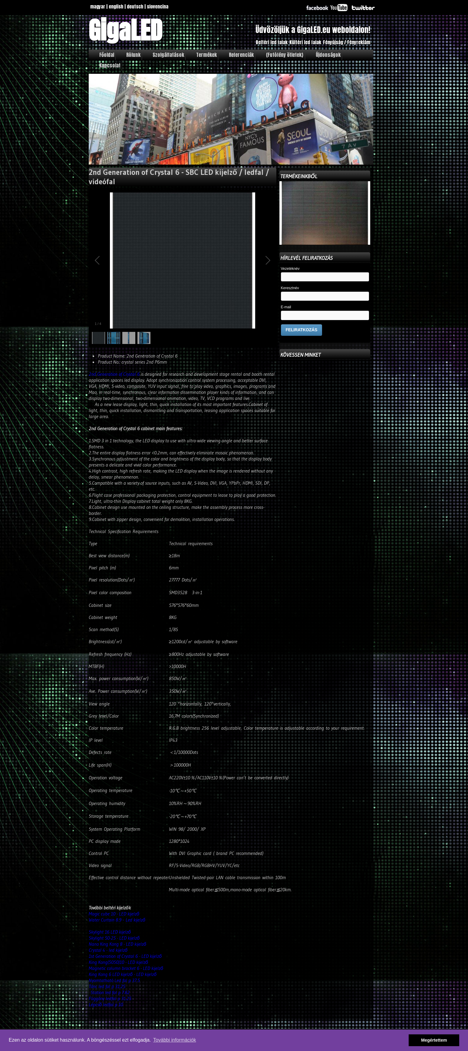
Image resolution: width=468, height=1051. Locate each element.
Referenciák (241, 54)
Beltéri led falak (272, 42)
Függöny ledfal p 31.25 (110, 998)
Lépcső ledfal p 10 (106, 1004)
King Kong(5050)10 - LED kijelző (118, 962)
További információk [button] (174, 1040)
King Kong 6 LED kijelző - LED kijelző (123, 974)
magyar (97, 6)
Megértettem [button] (434, 1040)
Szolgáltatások (168, 54)
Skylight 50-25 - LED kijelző (114, 938)
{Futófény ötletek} (285, 54)
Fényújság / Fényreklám (346, 42)
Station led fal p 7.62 (110, 992)
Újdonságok (328, 54)
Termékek (206, 54)
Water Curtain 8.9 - (107, 920)
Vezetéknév (290, 268)
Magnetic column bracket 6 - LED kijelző (126, 968)
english (116, 6)
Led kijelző (136, 920)
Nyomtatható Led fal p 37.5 (114, 980)
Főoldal (106, 54)
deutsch (135, 6)
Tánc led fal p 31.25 (107, 986)
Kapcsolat (109, 65)
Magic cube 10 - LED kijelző (114, 914)
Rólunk (133, 54)
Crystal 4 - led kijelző (108, 950)
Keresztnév (290, 288)
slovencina (157, 6)
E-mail (286, 307)
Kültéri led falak (305, 42)
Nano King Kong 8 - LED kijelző (117, 944)
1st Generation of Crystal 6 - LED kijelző (125, 956)
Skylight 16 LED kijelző (111, 932)
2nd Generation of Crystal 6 (114, 374)
